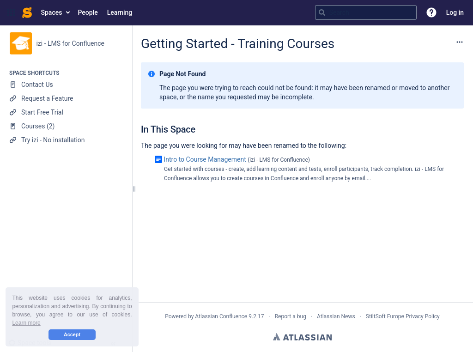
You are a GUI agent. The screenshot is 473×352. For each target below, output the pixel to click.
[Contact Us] (66, 84)
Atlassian (302, 337)
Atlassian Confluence (221, 316)
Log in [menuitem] (455, 12)
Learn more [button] (26, 323)
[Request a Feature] (66, 98)
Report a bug (290, 316)
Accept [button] (72, 334)
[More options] (459, 42)
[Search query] (366, 12)
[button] (11, 12)
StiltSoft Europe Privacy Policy (403, 316)
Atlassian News (336, 316)
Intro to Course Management (205, 159)
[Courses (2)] (66, 126)
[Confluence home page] (27, 12)
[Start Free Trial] (66, 112)
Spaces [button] (51, 12)
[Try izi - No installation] (66, 140)
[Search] (322, 12)
